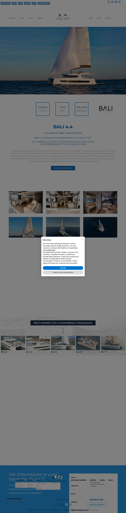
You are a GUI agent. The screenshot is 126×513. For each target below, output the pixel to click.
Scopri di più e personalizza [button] (63, 272)
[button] (82, 239)
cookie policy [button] (51, 250)
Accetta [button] (63, 268)
